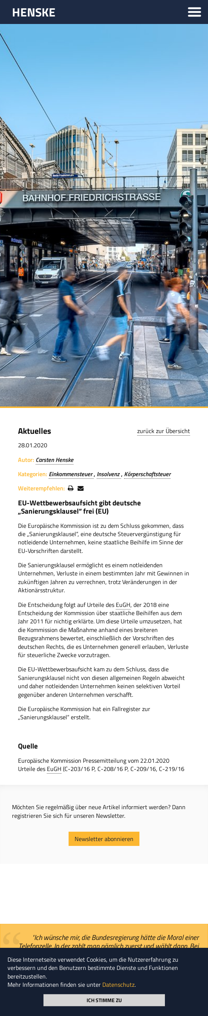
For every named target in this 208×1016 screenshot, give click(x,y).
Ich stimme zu (104, 1000)
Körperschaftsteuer (147, 473)
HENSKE (33, 12)
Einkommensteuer (71, 473)
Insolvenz (109, 473)
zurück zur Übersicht (163, 430)
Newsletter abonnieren (104, 838)
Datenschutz (118, 984)
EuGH (123, 604)
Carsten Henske (54, 459)
